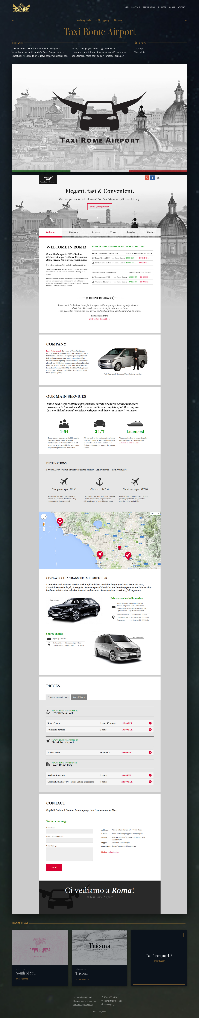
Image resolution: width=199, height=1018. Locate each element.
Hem (127, 7)
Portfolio (135, 7)
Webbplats (139, 52)
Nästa (116, 20)
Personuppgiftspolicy (82, 1004)
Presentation (149, 7)
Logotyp (138, 48)
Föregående (85, 20)
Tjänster (162, 7)
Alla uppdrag (103, 20)
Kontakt (181, 7)
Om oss (172, 7)
